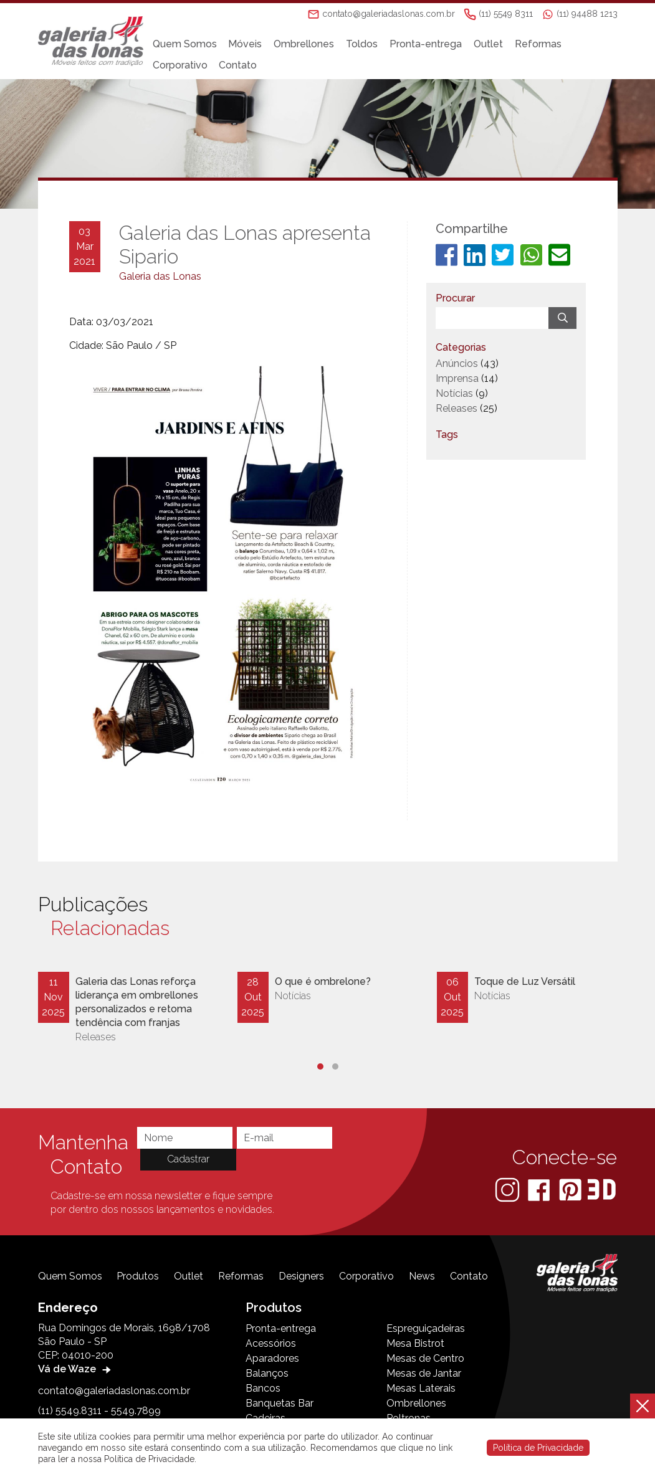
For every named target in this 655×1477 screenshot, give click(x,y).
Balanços (267, 1373)
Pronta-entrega (426, 44)
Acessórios (271, 1343)
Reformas (538, 44)
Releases (456, 408)
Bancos (263, 1388)
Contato (238, 65)
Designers (301, 1276)
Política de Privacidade (538, 1448)
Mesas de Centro (425, 1358)
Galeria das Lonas (160, 276)
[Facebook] (540, 1189)
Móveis (245, 44)
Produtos (138, 1276)
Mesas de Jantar (423, 1373)
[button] (320, 1066)
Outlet (488, 44)
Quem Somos (185, 44)
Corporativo (180, 65)
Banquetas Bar (279, 1403)
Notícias (454, 393)
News (422, 1276)
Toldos (362, 44)
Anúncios (457, 363)
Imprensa (457, 378)
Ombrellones (304, 44)
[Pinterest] (571, 1189)
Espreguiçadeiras (425, 1328)
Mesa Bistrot (415, 1343)
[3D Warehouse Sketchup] (601, 1189)
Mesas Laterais (421, 1388)
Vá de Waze (76, 1369)
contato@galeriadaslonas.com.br (114, 1391)
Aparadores (272, 1358)
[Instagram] (509, 1189)
